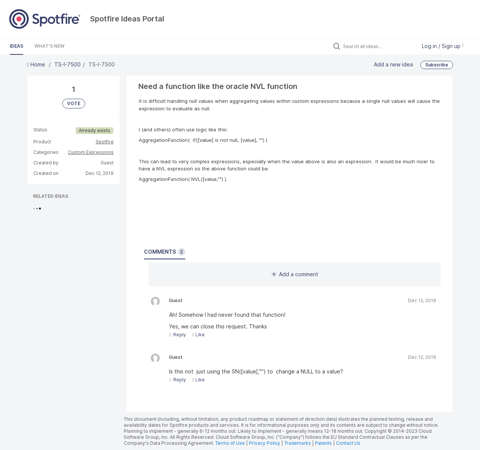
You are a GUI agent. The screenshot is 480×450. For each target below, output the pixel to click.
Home (36, 64)
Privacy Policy (264, 443)
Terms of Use (230, 443)
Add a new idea (393, 64)
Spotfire (105, 141)
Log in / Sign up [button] (443, 46)
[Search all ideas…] (378, 46)
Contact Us (348, 443)
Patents (323, 443)
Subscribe (436, 65)
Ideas (16, 46)
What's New (49, 46)
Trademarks (298, 443)
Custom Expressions (91, 152)
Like (198, 334)
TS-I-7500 (67, 64)
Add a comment (295, 274)
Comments (164, 252)
